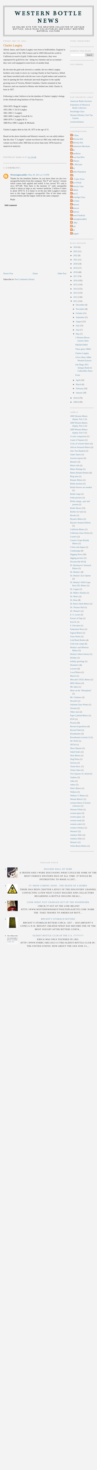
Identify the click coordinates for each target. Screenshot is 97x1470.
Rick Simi (75, 201)
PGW (72, 719)
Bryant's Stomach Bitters (80, 522)
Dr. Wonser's (75, 611)
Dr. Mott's (74, 596)
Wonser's (74, 842)
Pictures (73, 723)
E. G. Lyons (75, 614)
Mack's (73, 676)
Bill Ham (75, 135)
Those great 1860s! (83, 349)
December (80, 305)
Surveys (73, 763)
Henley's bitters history (79, 654)
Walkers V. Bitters (77, 795)
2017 (75, 276)
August (79, 321)
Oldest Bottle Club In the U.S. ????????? (58, 935)
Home (35, 273)
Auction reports (76, 458)
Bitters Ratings (76, 469)
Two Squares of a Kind (79, 774)
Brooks (73, 515)
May (78, 334)
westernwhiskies (77, 122)
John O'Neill (76, 182)
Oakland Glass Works (79, 704)
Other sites (74, 712)
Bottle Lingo (75, 494)
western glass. (76, 817)
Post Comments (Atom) (24, 279)
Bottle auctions (76, 483)
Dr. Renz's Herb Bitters (79, 604)
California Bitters (77, 529)
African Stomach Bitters (80, 447)
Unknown (75, 204)
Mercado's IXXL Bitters (80, 679)
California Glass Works (80, 533)
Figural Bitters (76, 633)
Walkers (73, 792)
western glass (75, 813)
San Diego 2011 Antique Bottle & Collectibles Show (84, 367)
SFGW (73, 744)
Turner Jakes (75, 770)
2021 (75, 259)
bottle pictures (76, 497)
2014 (75, 289)
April (78, 380)
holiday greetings (77, 661)
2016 (75, 280)
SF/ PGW (74, 741)
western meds (76, 820)
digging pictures (77, 558)
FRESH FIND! (81, 345)
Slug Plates (74, 759)
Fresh (77, 375)
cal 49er (74, 223)
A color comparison (78, 436)
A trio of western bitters (80, 443)
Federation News (77, 629)
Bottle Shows (75, 508)
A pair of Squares (77, 440)
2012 (75, 297)
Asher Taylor (75, 454)
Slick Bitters (75, 755)
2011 (75, 301)
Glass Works (75, 636)
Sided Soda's (75, 752)
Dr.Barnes (75, 161)
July (78, 325)
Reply (12, 199)
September (80, 317)
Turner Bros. (75, 766)
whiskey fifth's (76, 835)
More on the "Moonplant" (81, 690)
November (80, 309)
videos (73, 784)
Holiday (73, 658)
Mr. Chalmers (76, 697)
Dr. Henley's (75, 572)
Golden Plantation (78, 172)
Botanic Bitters (76, 480)
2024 (75, 247)
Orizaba (73, 708)
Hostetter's (74, 665)
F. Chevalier (75, 625)
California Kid (77, 139)
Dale (73, 150)
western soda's (76, 824)
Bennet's (73, 462)
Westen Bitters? (76, 799)
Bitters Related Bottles (79, 473)
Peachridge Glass (77, 111)
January (79, 393)
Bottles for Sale (76, 512)
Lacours (73, 668)
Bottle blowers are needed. (81, 487)
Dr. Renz (74, 600)
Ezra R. (73, 622)
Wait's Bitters (75, 788)
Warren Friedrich (78, 215)
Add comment (10, 205)
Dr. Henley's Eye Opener (80, 575)
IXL (72, 175)
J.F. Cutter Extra (77, 179)
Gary (73, 168)
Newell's (73, 701)
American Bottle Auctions (81, 101)
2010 (75, 398)
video (72, 781)
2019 (75, 268)
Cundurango (75, 551)
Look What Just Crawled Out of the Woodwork (58, 902)
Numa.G (74, 193)
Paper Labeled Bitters (79, 715)
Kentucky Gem (77, 186)
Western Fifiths (76, 809)
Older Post (62, 273)
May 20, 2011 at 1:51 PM (38, 175)
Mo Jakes (74, 687)
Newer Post (8, 273)
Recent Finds (75, 730)
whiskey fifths (76, 838)
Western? (74, 831)
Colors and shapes (77, 547)
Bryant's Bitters (76, 519)
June (78, 330)
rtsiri (73, 230)
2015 (75, 284)
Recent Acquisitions (78, 726)
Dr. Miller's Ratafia (78, 593)
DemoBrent (76, 153)
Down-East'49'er (78, 157)
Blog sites (74, 476)
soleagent (75, 233)
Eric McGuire (76, 164)
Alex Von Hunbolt (77, 451)
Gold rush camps (77, 644)
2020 (75, 264)
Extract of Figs (76, 618)
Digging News (76, 554)
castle (73, 226)
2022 (75, 255)
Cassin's (73, 536)
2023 (75, 251)
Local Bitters (75, 672)
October (79, 313)
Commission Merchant (80, 146)
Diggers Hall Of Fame (58, 869)
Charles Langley (82, 353)
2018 (75, 272)
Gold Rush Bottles (78, 640)
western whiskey (77, 828)
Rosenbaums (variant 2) (80, 737)
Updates (73, 777)
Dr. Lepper (74, 589)
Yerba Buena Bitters (78, 846)
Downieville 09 (76, 561)
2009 (75, 402)
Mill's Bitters (75, 683)
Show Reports (76, 748)
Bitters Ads (74, 465)
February (80, 388)
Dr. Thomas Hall (77, 607)
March (79, 384)
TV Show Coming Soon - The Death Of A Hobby (58, 885)
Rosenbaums (75, 734)
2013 (75, 293)
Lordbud (74, 190)
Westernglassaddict (18, 175)
